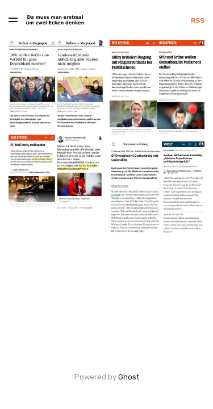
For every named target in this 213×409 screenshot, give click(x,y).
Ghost (128, 377)
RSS (197, 20)
